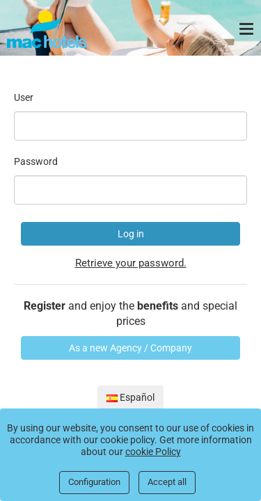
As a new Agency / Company (130, 347)
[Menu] (248, 28)
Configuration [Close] (94, 482)
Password (36, 161)
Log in (131, 233)
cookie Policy (153, 451)
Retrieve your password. (131, 263)
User (23, 97)
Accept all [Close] (167, 482)
